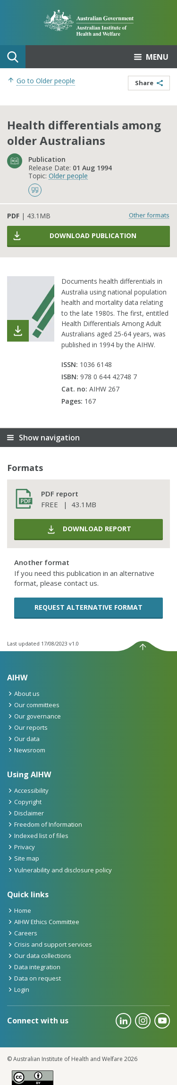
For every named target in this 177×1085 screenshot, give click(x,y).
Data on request (34, 978)
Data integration (33, 967)
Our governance (34, 716)
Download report (88, 529)
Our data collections (39, 955)
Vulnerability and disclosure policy (59, 870)
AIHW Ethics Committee (43, 921)
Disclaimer (25, 813)
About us (23, 693)
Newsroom (26, 750)
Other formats (149, 215)
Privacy (21, 847)
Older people (68, 175)
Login (18, 989)
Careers (22, 933)
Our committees (33, 705)
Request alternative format (88, 607)
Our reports (27, 727)
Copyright (24, 802)
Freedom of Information (44, 824)
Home (19, 910)
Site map (23, 858)
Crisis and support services (49, 944)
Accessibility (28, 790)
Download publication (74, 236)
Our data (23, 738)
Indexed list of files (37, 835)
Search (12, 57)
